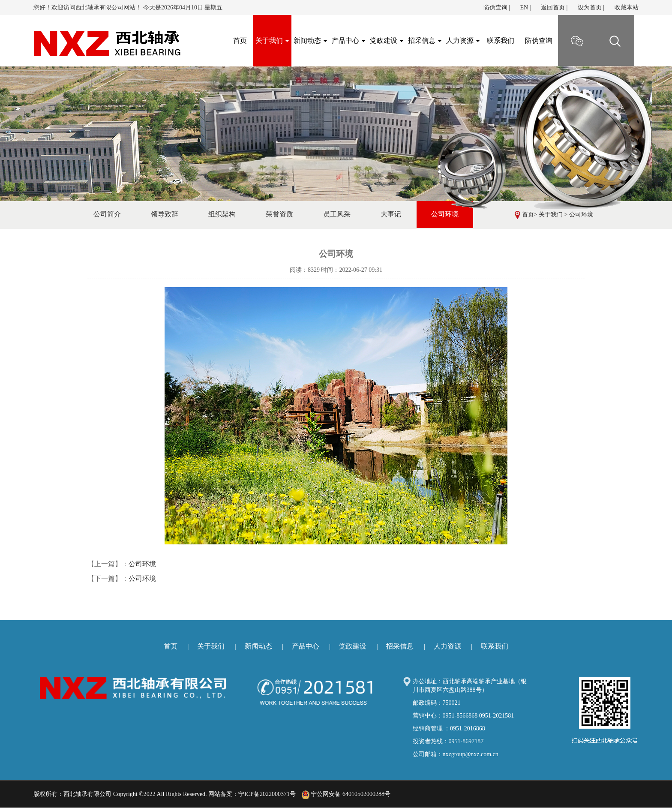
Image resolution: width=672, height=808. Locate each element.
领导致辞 (164, 214)
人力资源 (463, 40)
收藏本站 (627, 7)
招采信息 (424, 40)
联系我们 (500, 40)
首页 (528, 214)
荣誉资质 (279, 214)
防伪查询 (495, 7)
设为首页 (590, 7)
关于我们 (272, 40)
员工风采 (337, 214)
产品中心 (348, 40)
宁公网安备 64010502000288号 (346, 794)
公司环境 (581, 214)
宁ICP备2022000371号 (267, 794)
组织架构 (222, 214)
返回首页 (553, 7)
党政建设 (386, 40)
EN (524, 7)
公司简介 (107, 214)
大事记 (391, 214)
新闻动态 (310, 40)
